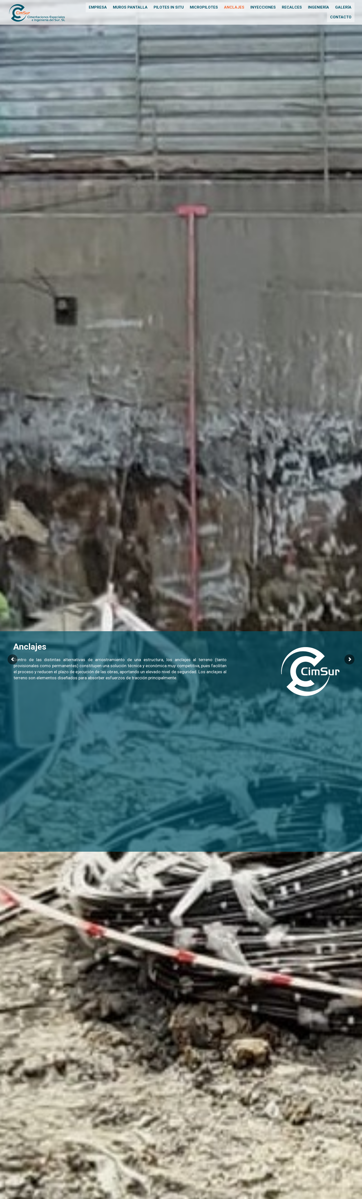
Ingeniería (318, 7)
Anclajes (234, 7)
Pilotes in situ (169, 7)
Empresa (98, 7)
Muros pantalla (130, 7)
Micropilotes (204, 7)
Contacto (340, 16)
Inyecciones (263, 7)
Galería (343, 7)
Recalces (292, 7)
